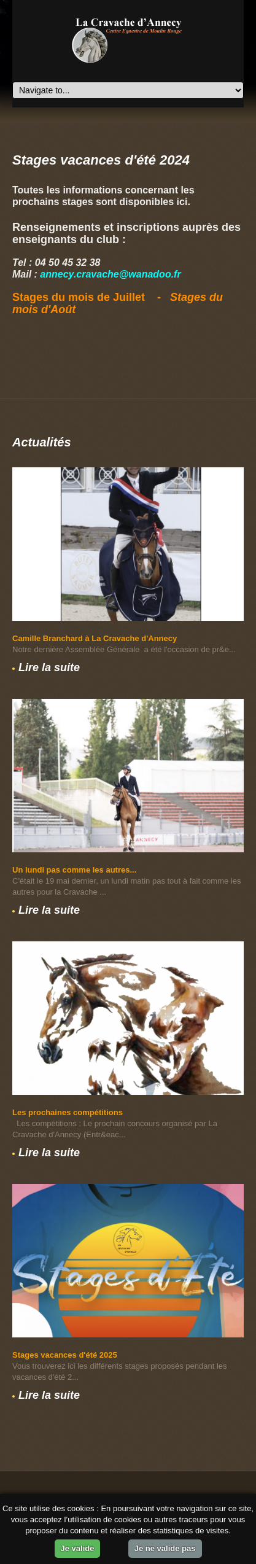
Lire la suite (49, 667)
